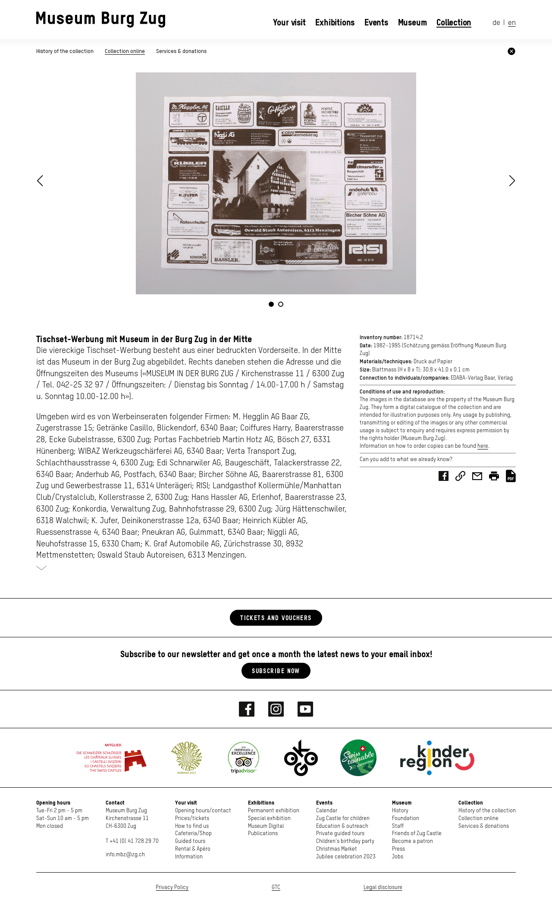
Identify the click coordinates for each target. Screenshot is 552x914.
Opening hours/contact (203, 811)
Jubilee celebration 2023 (346, 857)
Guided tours (190, 841)
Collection (453, 22)
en (512, 23)
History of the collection (65, 51)
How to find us (192, 826)
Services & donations (181, 51)
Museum (412, 22)
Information (189, 857)
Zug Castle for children (343, 818)
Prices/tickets (192, 818)
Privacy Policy (172, 887)
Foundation (405, 818)
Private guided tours (340, 833)
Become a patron (412, 841)
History (400, 811)
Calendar (326, 811)
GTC (276, 887)
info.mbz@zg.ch (125, 855)
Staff (398, 826)
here (482, 446)
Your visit (289, 22)
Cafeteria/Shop (193, 833)
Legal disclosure (383, 887)
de (496, 23)
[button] (512, 180)
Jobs (397, 857)
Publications (263, 833)
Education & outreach (342, 826)
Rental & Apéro (192, 849)
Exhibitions (334, 22)
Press (398, 849)
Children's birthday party (345, 841)
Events (376, 22)
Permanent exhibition (273, 811)
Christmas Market (336, 849)
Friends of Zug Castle (417, 833)
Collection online (125, 51)
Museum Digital (266, 826)
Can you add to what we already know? (406, 459)
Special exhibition (269, 818)
